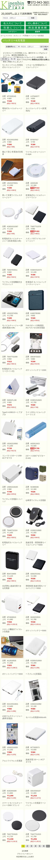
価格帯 (37, 32)
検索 (32, 18)
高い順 (13, 59)
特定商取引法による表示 (25, 857)
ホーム (3, 36)
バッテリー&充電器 (37, 36)
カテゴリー (12, 32)
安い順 (4, 59)
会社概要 (25, 851)
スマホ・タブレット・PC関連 (17, 36)
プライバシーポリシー (25, 854)
